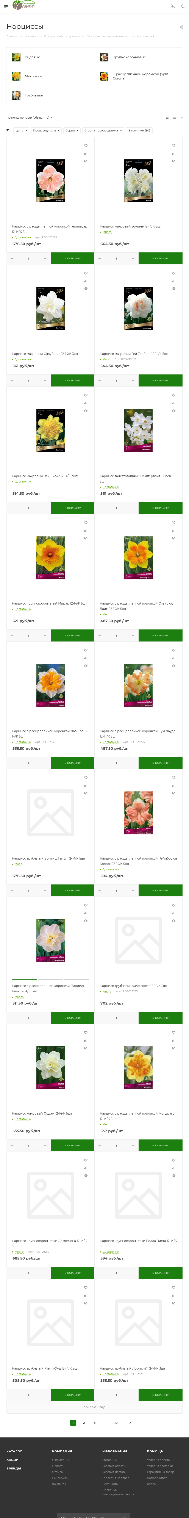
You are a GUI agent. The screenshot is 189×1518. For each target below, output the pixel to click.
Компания (62, 1451)
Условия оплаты (114, 1466)
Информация (115, 1451)
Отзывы (57, 1472)
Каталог (14, 1451)
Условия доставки (115, 1472)
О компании (61, 1459)
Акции (12, 1459)
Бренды (13, 1468)
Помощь (155, 1451)
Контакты (59, 1484)
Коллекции (155, 1484)
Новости (58, 1466)
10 (116, 1423)
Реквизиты (60, 1478)
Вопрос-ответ (157, 1478)
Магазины (109, 1459)
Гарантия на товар (116, 1478)
